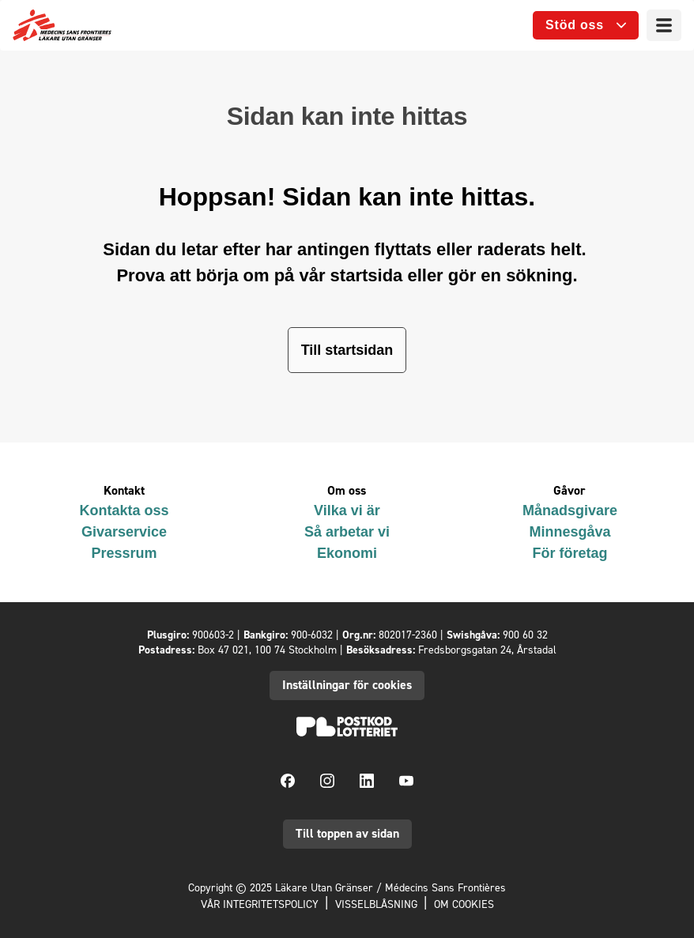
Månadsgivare (569, 510)
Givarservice (124, 532)
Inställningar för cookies (347, 684)
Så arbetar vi (347, 532)
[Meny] (664, 25)
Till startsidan (347, 350)
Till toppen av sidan (347, 833)
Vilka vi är (347, 510)
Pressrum (124, 553)
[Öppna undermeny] (586, 25)
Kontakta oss (123, 510)
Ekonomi (347, 553)
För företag (569, 553)
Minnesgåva (569, 532)
